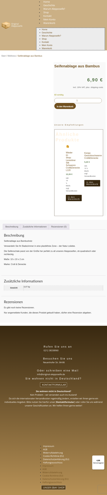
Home (44, 29)
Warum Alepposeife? (54, 8)
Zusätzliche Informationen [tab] (35, 227)
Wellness (11, 56)
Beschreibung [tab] (11, 227)
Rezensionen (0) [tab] (59, 227)
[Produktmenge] (78, 100)
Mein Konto (49, 19)
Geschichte (49, 5)
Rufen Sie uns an (58, 346)
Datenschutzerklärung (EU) (56, 459)
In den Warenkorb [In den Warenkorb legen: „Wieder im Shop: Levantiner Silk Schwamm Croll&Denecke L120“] (74, 198)
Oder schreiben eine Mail (58, 370)
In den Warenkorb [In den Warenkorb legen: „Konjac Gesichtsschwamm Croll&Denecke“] (92, 183)
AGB (45, 449)
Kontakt (47, 15)
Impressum (48, 446)
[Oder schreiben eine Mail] (32, 370)
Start (3, 56)
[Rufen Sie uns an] (39, 346)
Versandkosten (71, 191)
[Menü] (102, 457)
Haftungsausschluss (52, 462)
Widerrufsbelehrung (53, 452)
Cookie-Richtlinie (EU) (53, 456)
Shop (46, 12)
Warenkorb (49, 23)
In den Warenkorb (65, 106)
